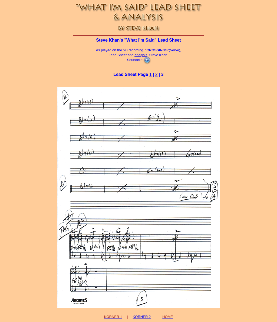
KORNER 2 (142, 317)
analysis (140, 55)
